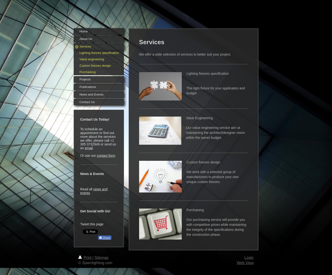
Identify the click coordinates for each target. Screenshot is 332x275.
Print (85, 258)
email (89, 148)
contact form (106, 155)
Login (249, 258)
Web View (245, 263)
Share (104, 238)
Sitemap (102, 258)
